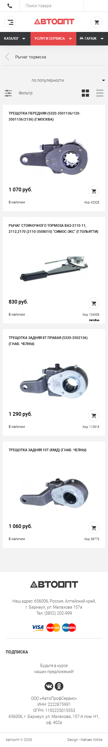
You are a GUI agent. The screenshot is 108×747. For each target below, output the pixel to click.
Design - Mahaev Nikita (84, 740)
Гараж (91, 39)
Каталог (15, 39)
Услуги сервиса (53, 39)
